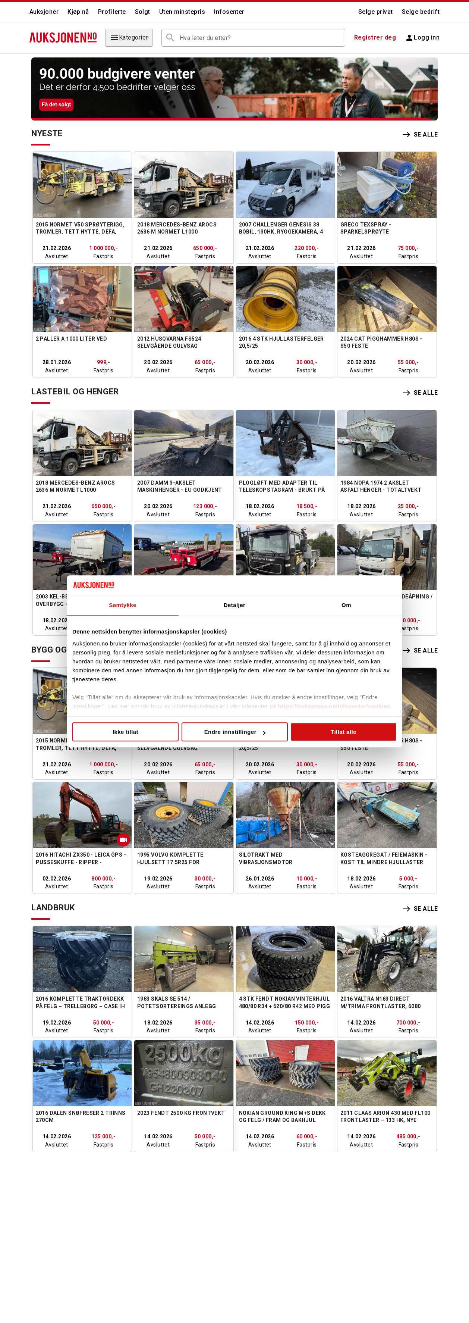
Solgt (142, 11)
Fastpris (103, 256)
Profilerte (112, 11)
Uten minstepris (182, 11)
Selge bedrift (421, 11)
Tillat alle (343, 732)
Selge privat (375, 11)
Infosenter (229, 11)
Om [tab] (346, 605)
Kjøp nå (78, 11)
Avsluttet (56, 256)
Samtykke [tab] (122, 605)
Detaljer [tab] (235, 605)
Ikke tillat (125, 732)
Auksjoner (44, 11)
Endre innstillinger (234, 732)
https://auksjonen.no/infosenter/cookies (334, 706)
